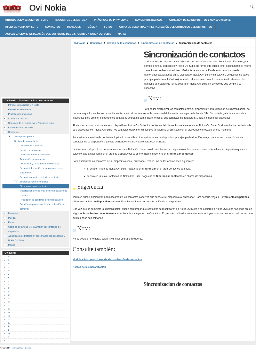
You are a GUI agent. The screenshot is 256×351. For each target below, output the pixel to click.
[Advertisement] (107, 78)
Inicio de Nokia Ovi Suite (21, 26)
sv (9, 323)
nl (8, 298)
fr (8, 277)
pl (8, 305)
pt (8, 309)
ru (9, 316)
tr (8, 330)
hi (8, 281)
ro (9, 312)
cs (9, 256)
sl (8, 319)
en (9, 267)
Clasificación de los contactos (35, 154)
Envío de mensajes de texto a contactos (40, 177)
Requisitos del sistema (71, 19)
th (8, 326)
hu (9, 284)
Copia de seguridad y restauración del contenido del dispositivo (165, 26)
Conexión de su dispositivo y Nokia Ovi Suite (200, 19)
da (9, 260)
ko (9, 295)
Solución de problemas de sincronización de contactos (42, 206)
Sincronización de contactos (157, 43)
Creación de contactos (31, 145)
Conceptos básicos (148, 19)
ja (8, 291)
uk (9, 333)
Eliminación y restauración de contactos (40, 163)
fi (8, 274)
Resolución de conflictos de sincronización (41, 199)
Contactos (53, 26)
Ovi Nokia (12, 9)
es (9, 270)
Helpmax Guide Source (21, 348)
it (8, 288)
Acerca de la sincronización (89, 267)
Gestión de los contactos (121, 43)
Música (92, 26)
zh (9, 340)
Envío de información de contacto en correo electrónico (42, 170)
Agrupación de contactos (32, 159)
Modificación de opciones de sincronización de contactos (107, 259)
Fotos (108, 26)
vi (8, 337)
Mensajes (74, 26)
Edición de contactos (30, 150)
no (9, 302)
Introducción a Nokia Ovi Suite (26, 19)
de (9, 263)
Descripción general (24, 136)
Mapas (122, 33)
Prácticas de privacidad (111, 19)
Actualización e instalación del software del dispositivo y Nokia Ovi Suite (58, 33)
